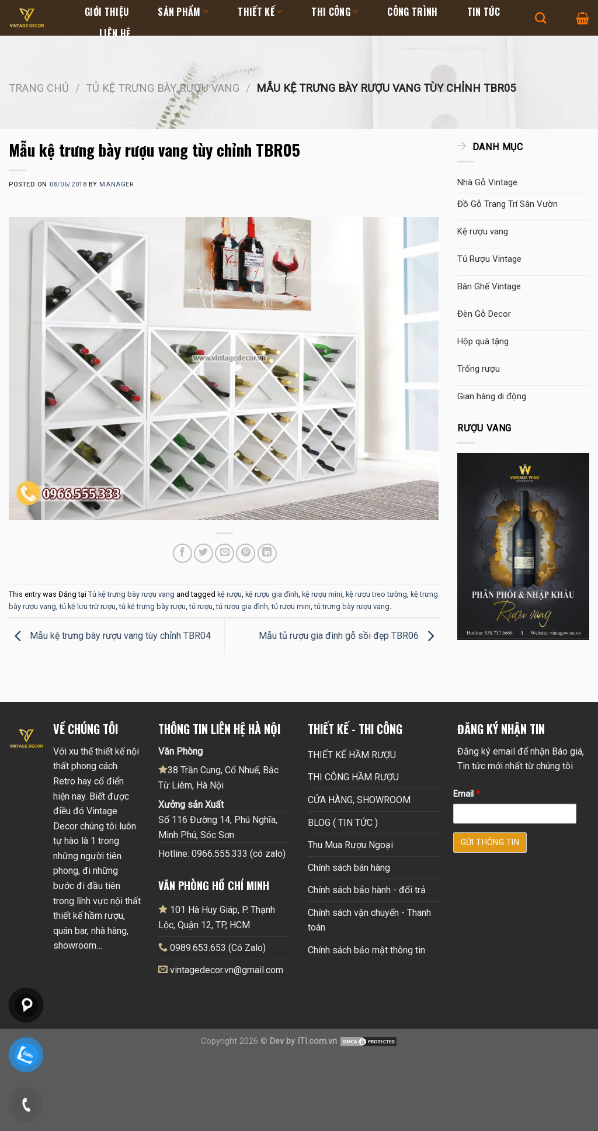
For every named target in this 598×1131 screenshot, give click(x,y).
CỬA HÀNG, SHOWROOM (359, 799)
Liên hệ (114, 33)
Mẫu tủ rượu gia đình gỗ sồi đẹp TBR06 (349, 636)
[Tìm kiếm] (540, 17)
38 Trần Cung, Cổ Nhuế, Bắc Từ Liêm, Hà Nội (218, 777)
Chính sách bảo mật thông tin (366, 950)
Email (466, 794)
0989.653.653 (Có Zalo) (218, 947)
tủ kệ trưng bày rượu (152, 606)
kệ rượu (229, 594)
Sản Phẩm (183, 12)
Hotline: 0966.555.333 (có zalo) (222, 853)
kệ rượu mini (322, 594)
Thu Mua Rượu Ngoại (350, 844)
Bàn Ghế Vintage (489, 286)
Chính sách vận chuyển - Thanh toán (369, 920)
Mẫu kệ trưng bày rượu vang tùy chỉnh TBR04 (110, 636)
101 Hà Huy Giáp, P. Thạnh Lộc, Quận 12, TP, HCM (216, 917)
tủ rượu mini (291, 606)
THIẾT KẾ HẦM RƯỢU (352, 754)
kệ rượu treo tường (376, 594)
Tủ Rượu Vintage (489, 259)
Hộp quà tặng (483, 341)
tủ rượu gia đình (242, 606)
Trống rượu (478, 369)
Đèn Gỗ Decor (484, 314)
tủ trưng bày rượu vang (352, 606)
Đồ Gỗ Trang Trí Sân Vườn (507, 204)
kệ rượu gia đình (271, 594)
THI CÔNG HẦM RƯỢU (353, 777)
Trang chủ (39, 88)
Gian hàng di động (491, 396)
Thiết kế (260, 12)
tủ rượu (201, 606)
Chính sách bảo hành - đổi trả (367, 889)
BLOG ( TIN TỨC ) (343, 822)
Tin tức (483, 12)
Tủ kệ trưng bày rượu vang (162, 88)
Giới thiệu (106, 12)
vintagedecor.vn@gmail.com (226, 970)
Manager (116, 184)
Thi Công (334, 12)
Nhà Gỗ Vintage (487, 182)
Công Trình (412, 12)
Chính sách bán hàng (349, 867)
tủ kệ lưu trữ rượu (88, 606)
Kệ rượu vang (482, 231)
